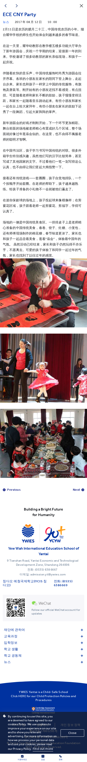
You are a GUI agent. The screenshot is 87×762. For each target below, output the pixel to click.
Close (72, 733)
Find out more (43, 749)
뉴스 (43, 662)
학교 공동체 (43, 656)
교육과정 (43, 636)
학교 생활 (43, 649)
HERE (22, 696)
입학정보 (43, 643)
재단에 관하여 (43, 630)
